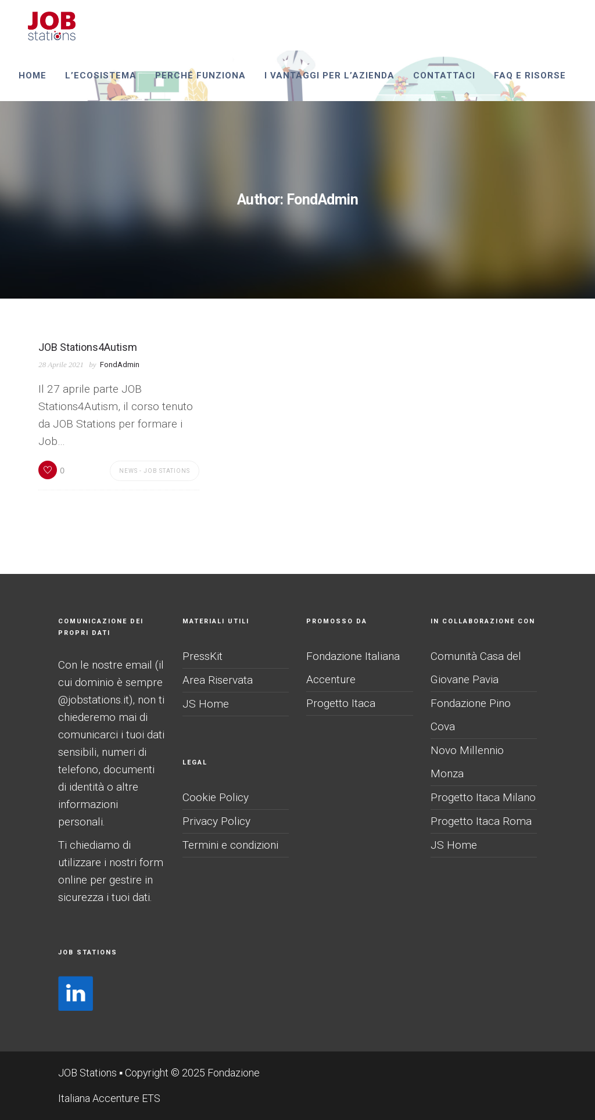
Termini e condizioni (230, 845)
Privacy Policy (216, 821)
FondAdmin (119, 364)
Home (32, 75)
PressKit (202, 656)
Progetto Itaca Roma (481, 821)
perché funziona (200, 75)
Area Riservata (217, 680)
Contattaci (444, 75)
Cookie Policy (215, 797)
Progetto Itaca (340, 703)
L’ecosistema (101, 75)
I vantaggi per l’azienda (329, 75)
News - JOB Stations (154, 471)
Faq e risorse (530, 75)
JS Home (205, 703)
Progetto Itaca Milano (483, 797)
